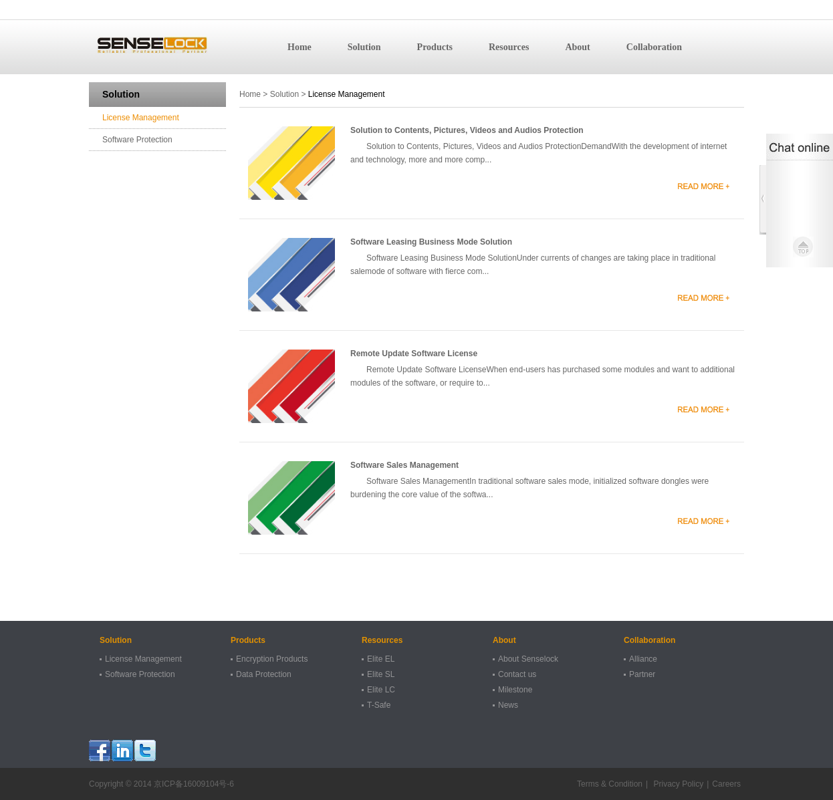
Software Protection (137, 139)
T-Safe (378, 705)
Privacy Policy (677, 784)
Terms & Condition (609, 784)
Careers (726, 784)
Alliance (643, 659)
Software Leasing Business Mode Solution (431, 242)
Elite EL (380, 659)
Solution (364, 47)
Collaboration (654, 47)
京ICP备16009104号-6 (194, 784)
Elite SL (380, 674)
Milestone (515, 689)
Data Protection (263, 674)
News (508, 705)
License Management (140, 117)
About (577, 47)
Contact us (517, 674)
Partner (642, 674)
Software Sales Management (404, 465)
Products (435, 47)
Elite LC (381, 689)
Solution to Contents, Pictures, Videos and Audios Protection (467, 130)
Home (299, 47)
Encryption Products (272, 659)
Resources (509, 47)
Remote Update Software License (413, 353)
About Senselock (528, 659)
